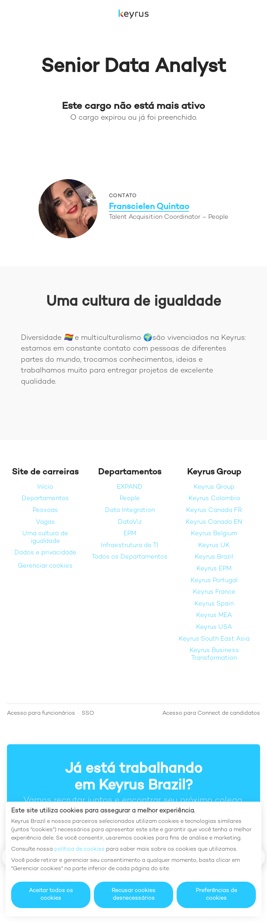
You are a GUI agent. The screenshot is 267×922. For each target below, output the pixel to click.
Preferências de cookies (216, 894)
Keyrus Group (214, 487)
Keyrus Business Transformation (214, 654)
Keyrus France (214, 592)
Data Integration (130, 510)
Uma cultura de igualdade (45, 537)
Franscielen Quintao (149, 207)
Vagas (45, 522)
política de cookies (79, 849)
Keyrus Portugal (214, 580)
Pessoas (45, 510)
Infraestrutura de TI (130, 545)
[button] (253, 14)
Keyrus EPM (214, 569)
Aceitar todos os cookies (51, 894)
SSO (88, 713)
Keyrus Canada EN (214, 522)
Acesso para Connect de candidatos (211, 713)
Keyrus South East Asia (214, 639)
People (130, 498)
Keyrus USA (214, 627)
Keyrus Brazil (214, 557)
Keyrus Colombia (214, 498)
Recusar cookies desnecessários (133, 894)
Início (45, 487)
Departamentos (45, 498)
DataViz (130, 522)
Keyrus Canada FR (214, 510)
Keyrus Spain (214, 604)
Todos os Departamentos (130, 557)
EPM (129, 533)
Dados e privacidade (45, 553)
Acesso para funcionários (41, 713)
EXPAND (130, 487)
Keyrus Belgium (214, 533)
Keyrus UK (214, 545)
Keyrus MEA (214, 615)
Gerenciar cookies (45, 566)
